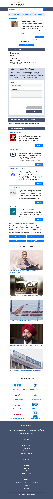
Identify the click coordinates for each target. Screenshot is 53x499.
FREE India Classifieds (26, 453)
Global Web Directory (26, 445)
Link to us (26, 468)
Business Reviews (26, 473)
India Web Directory (26, 442)
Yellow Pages (26, 448)
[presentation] (22, 102)
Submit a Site (26, 470)
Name (12, 82)
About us (26, 462)
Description (14, 89)
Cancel (34, 108)
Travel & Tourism (27, 14)
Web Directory (17, 14)
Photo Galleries (26, 451)
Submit (34, 111)
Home (10, 14)
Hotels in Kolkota (37, 14)
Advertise (26, 465)
